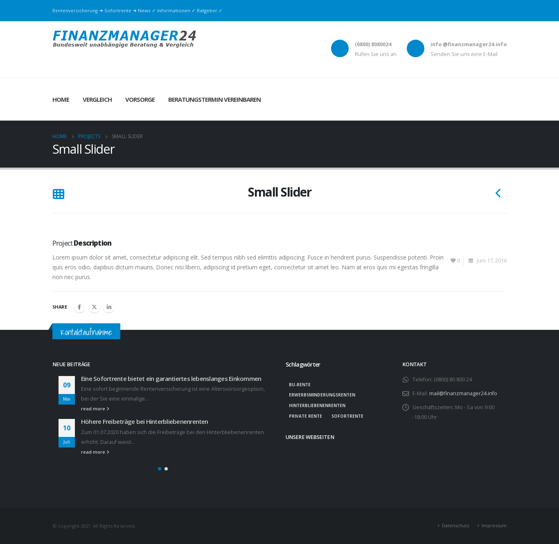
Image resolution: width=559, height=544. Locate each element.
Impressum (494, 525)
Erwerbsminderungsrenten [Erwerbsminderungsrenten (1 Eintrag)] (322, 395)
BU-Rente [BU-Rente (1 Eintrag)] (300, 384)
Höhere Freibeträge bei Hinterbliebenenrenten (144, 421)
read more (95, 408)
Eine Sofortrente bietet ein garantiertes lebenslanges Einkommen (171, 378)
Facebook (79, 307)
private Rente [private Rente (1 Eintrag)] (305, 416)
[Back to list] (58, 194)
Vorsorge (140, 99)
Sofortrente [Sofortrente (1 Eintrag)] (347, 416)
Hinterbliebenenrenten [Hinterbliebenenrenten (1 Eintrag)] (317, 405)
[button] (159, 468)
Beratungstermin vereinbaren (214, 99)
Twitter (94, 307)
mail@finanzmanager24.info (463, 393)
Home (60, 99)
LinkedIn (109, 307)
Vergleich (97, 99)
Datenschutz (455, 525)
